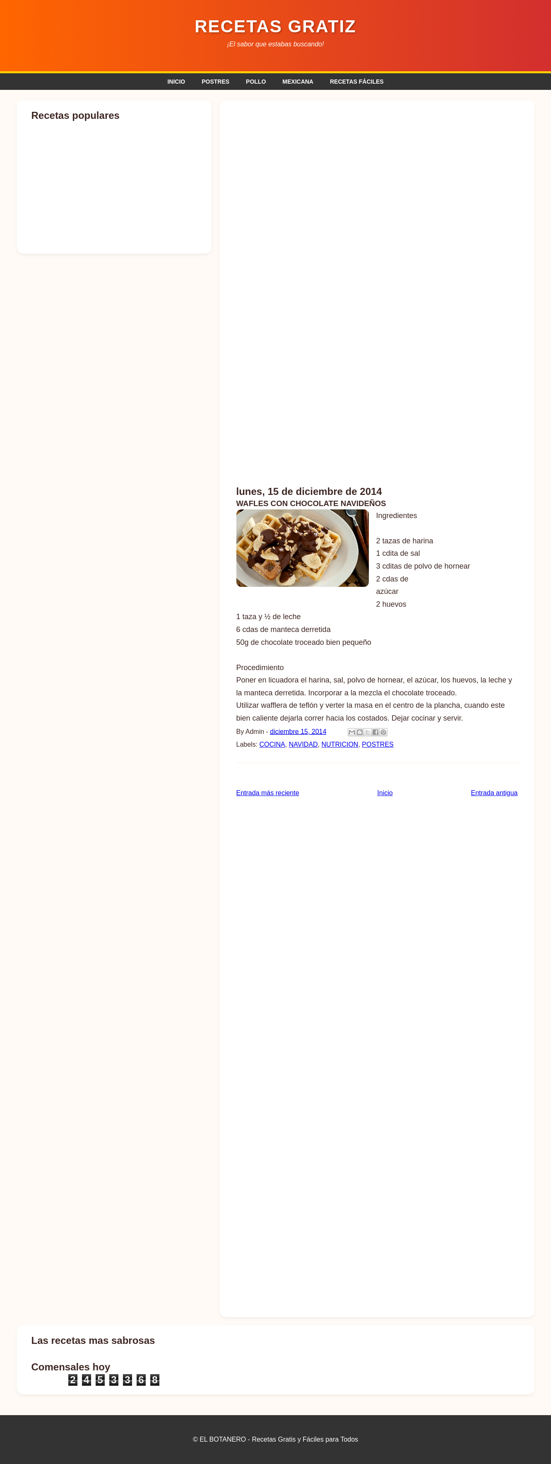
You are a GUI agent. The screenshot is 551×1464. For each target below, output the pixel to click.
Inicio (384, 792)
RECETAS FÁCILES (357, 81)
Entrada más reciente (267, 792)
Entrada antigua (494, 792)
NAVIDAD (303, 744)
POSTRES (215, 81)
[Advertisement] (377, 169)
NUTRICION (340, 744)
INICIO (176, 81)
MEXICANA (297, 81)
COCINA (272, 744)
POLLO (256, 81)
